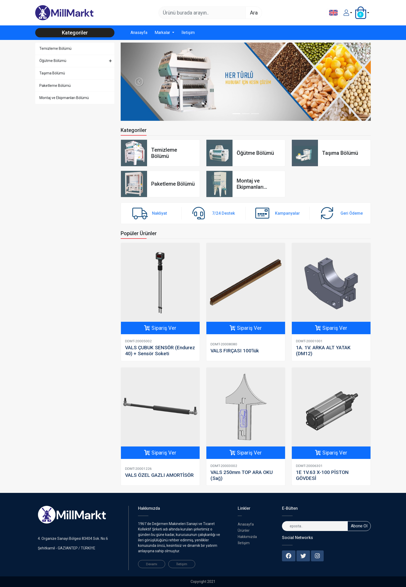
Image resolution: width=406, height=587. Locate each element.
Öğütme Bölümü (52, 61)
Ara (254, 13)
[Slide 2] (246, 114)
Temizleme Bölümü (55, 48)
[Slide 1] (236, 114)
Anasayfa (138, 32)
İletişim (188, 32)
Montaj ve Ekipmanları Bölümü (64, 98)
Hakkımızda (247, 537)
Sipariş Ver (160, 328)
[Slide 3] (255, 114)
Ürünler (244, 530)
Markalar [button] (163, 32)
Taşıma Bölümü (52, 73)
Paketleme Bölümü (55, 85)
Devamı (151, 564)
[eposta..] (315, 526)
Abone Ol (359, 525)
